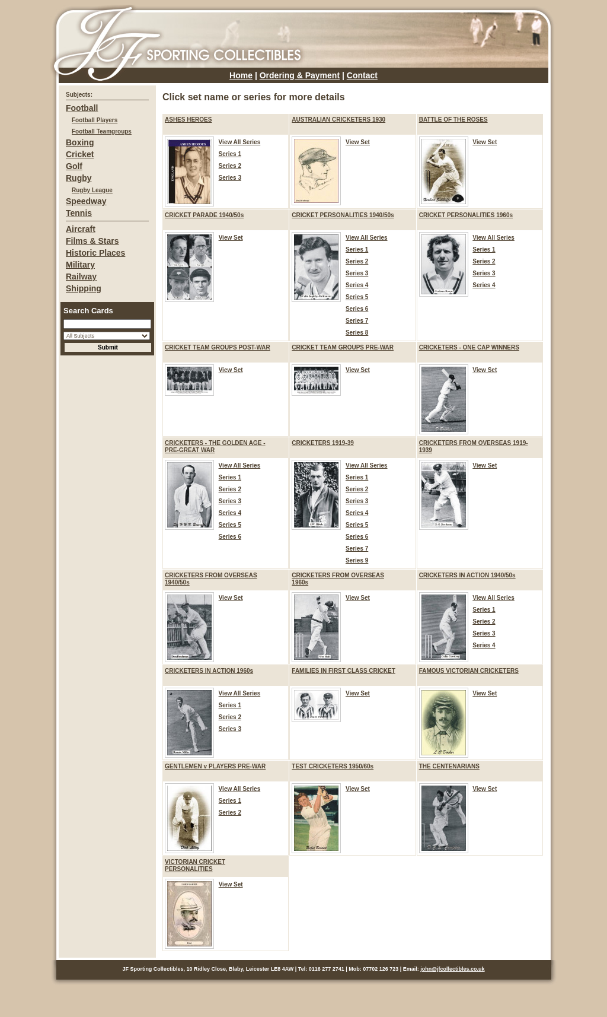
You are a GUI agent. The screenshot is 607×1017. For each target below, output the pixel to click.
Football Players (94, 120)
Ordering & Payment (300, 75)
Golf (74, 166)
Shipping (83, 288)
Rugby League (92, 190)
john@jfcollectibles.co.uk (452, 969)
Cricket (80, 154)
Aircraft (80, 229)
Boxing (80, 142)
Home (241, 75)
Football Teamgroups (102, 131)
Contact (362, 75)
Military (80, 264)
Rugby (79, 178)
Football (82, 108)
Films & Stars (92, 241)
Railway (81, 276)
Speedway (86, 201)
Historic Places (95, 253)
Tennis (79, 213)
